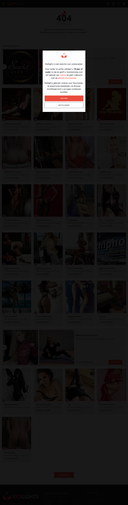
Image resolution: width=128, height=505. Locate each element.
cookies (63, 75)
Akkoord (64, 98)
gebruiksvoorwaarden (67, 78)
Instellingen (63, 105)
